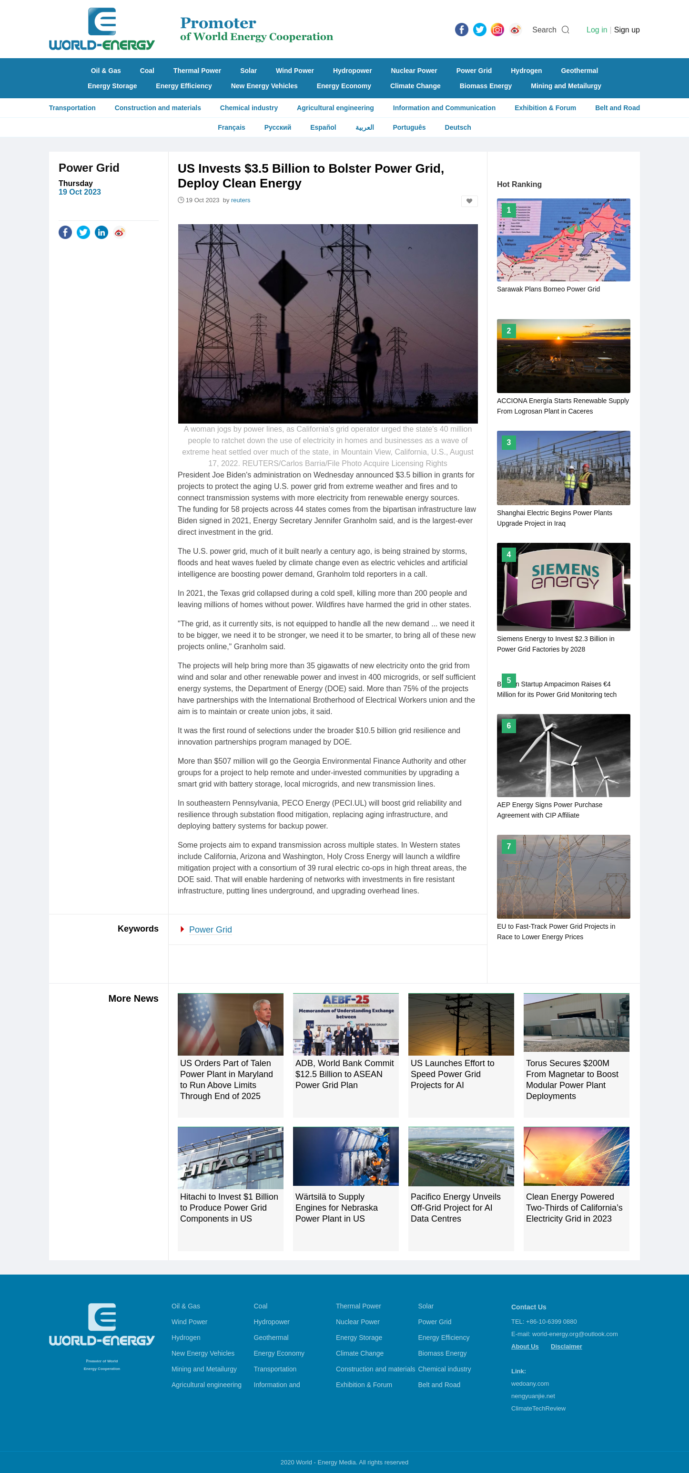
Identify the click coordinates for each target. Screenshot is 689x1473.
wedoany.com (530, 1383)
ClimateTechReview (538, 1408)
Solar (248, 70)
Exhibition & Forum (545, 108)
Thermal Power (197, 70)
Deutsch (458, 127)
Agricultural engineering (335, 108)
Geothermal (579, 70)
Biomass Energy (486, 86)
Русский (278, 127)
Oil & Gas (106, 70)
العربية (364, 127)
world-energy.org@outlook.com (575, 1334)
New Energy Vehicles (264, 86)
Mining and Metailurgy (566, 86)
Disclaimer (566, 1346)
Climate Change (415, 86)
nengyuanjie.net (533, 1396)
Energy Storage (112, 86)
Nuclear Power (414, 70)
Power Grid (474, 70)
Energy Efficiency (184, 86)
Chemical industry (249, 108)
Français (231, 127)
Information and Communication (444, 108)
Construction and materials (158, 108)
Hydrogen (526, 70)
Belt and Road (617, 108)
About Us (525, 1346)
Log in (597, 30)
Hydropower (352, 70)
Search (544, 30)
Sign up (627, 30)
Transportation (72, 108)
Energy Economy (344, 86)
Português (409, 127)
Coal (147, 70)
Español (323, 127)
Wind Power (295, 70)
